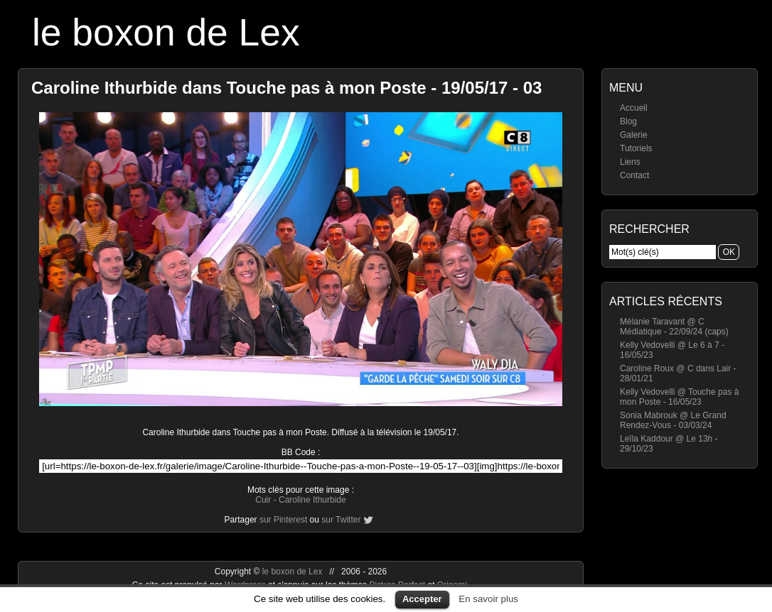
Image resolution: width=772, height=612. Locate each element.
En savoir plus (488, 599)
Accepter (422, 599)
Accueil (634, 108)
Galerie (634, 135)
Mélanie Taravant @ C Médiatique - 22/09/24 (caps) (674, 327)
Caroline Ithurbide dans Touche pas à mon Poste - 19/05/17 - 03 (286, 87)
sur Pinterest (283, 520)
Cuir (263, 500)
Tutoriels (636, 148)
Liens (630, 162)
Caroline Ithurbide (312, 500)
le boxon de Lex (166, 32)
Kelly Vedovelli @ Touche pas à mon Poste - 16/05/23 (679, 397)
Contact (634, 175)
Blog (628, 121)
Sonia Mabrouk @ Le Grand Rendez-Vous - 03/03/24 (673, 420)
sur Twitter (340, 520)
